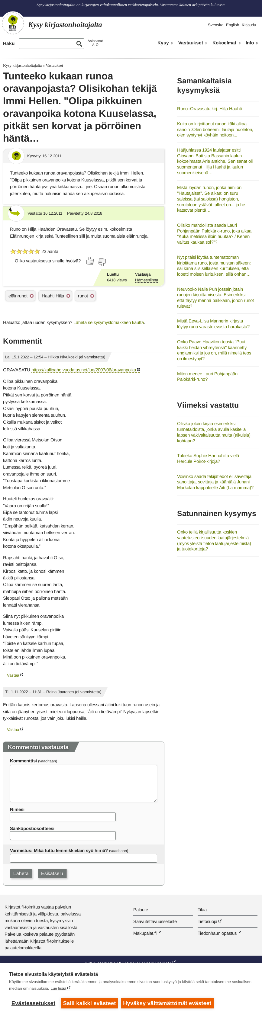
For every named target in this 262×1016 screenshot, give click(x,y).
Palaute (140, 909)
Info (250, 42)
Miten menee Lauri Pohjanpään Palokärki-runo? (207, 376)
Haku (9, 43)
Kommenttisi (23, 760)
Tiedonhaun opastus (217, 933)
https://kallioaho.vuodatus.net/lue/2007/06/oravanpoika (83, 369)
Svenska (215, 25)
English (232, 25)
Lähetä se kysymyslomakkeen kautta (108, 322)
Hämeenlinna (146, 280)
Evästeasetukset (33, 1003)
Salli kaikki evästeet (89, 1003)
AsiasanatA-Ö (95, 42)
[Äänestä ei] (102, 262)
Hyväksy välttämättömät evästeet (168, 1003)
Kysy (163, 42)
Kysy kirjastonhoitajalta (22, 65)
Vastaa (13, 675)
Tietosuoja (207, 921)
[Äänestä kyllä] (90, 261)
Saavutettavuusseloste (155, 921)
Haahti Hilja (53, 295)
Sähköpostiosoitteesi (32, 828)
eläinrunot (17, 295)
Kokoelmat (224, 42)
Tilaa (202, 909)
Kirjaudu (249, 25)
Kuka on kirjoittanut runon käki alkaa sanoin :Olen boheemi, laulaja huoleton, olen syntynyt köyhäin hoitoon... (215, 129)
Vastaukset (190, 42)
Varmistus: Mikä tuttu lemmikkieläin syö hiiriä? (59, 850)
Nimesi (17, 809)
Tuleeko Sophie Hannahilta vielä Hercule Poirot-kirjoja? (208, 458)
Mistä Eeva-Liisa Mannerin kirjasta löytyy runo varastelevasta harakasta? (213, 323)
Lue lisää (58, 988)
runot (83, 295)
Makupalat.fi (145, 933)
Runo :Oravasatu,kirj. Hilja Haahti (209, 108)
